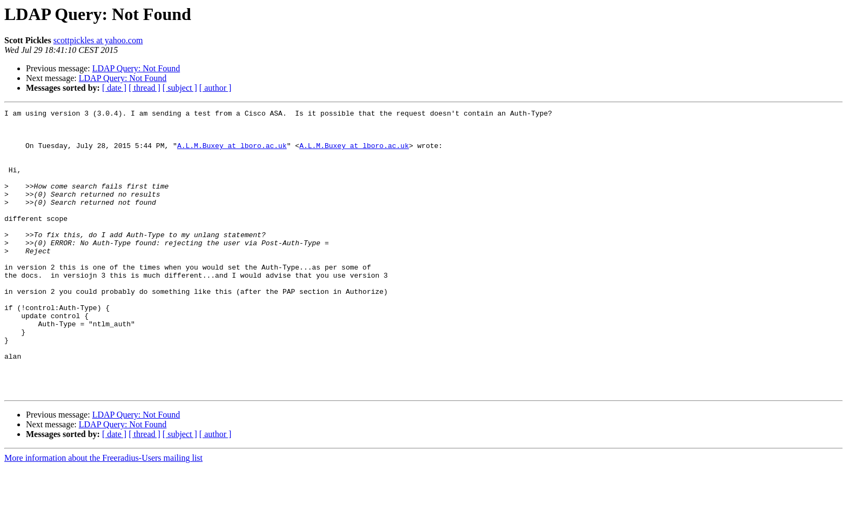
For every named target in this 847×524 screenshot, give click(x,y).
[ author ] (215, 87)
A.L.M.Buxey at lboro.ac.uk (232, 153)
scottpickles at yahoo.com (98, 40)
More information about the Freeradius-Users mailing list (103, 514)
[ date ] (114, 87)
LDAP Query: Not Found (136, 68)
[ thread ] (144, 87)
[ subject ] (180, 87)
